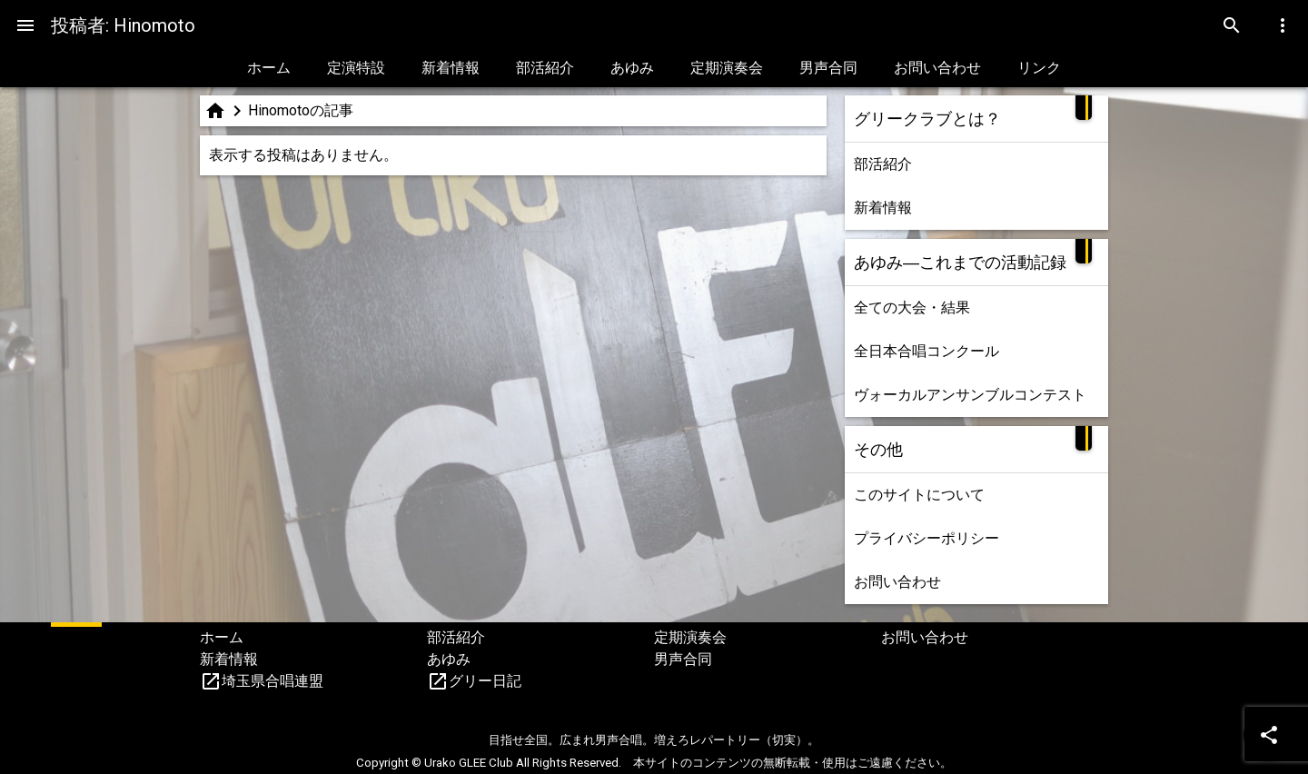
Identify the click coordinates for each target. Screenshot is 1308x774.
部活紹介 (545, 67)
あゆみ (632, 67)
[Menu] (25, 25)
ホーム (269, 67)
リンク (1039, 67)
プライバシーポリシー (926, 538)
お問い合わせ (937, 67)
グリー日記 (485, 681)
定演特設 (356, 67)
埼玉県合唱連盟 (272, 681)
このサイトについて (919, 494)
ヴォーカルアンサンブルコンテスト (970, 394)
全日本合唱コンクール (926, 351)
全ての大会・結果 (912, 307)
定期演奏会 (726, 67)
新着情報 (450, 67)
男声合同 (828, 67)
